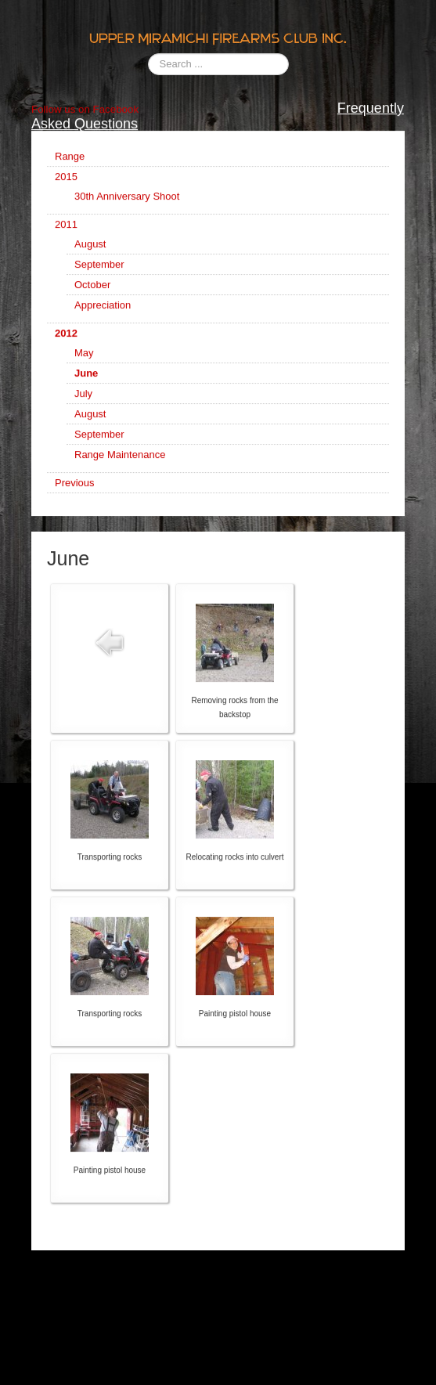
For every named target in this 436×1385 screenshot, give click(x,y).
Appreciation (102, 315)
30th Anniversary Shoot (126, 206)
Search (148, 53)
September (99, 274)
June (86, 383)
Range (70, 166)
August (90, 254)
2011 (66, 234)
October (92, 295)
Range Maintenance (119, 465)
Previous (75, 493)
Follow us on (60, 119)
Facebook (114, 119)
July (83, 403)
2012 (66, 343)
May (84, 363)
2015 (66, 187)
